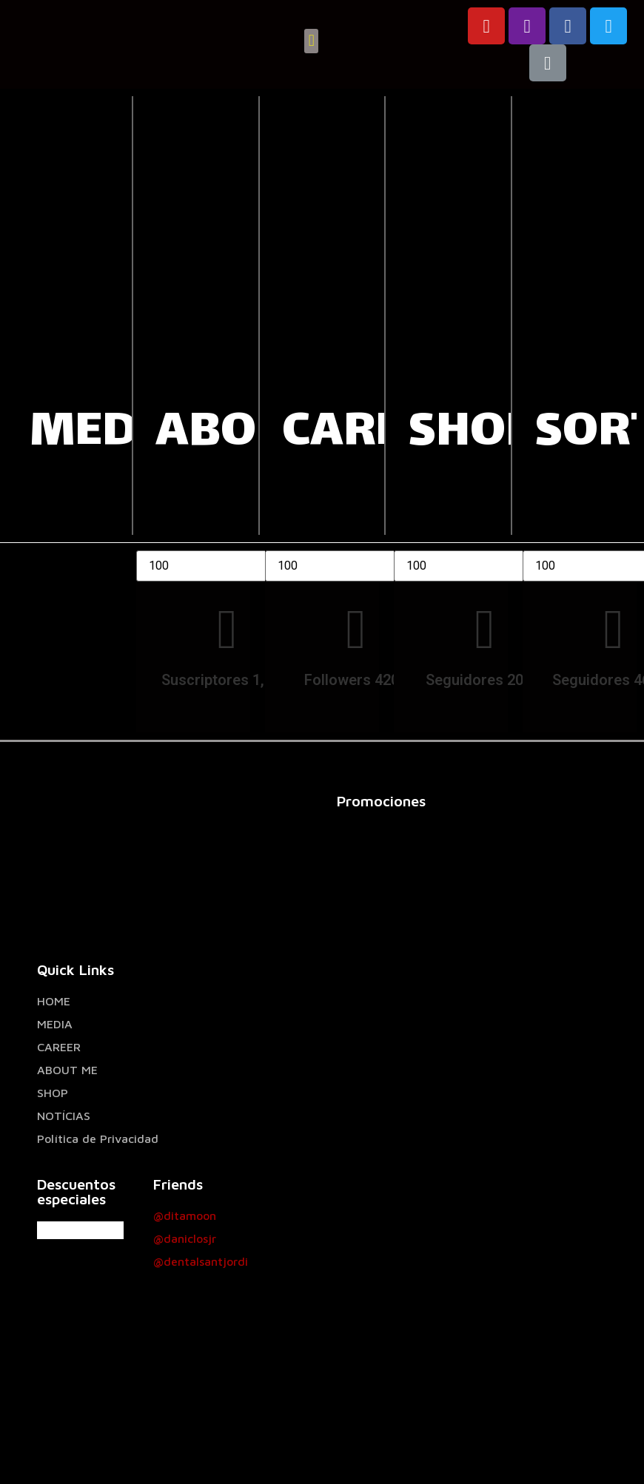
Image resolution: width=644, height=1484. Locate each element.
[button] (311, 41)
